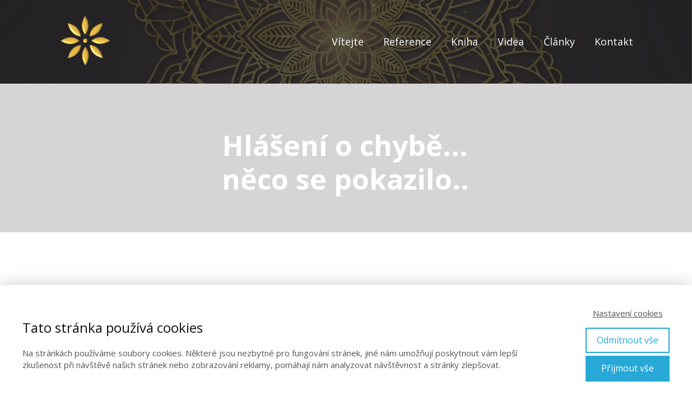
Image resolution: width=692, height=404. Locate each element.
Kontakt (614, 41)
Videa (511, 41)
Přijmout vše (627, 368)
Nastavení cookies (628, 313)
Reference (407, 41)
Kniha (464, 41)
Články (559, 41)
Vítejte (348, 41)
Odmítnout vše (627, 340)
